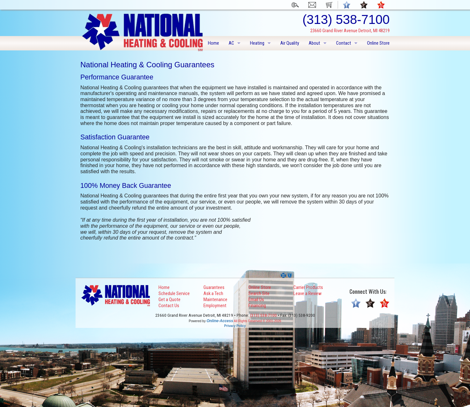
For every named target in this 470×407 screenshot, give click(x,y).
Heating (257, 43)
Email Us (256, 299)
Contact (343, 43)
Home (213, 43)
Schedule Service (174, 293)
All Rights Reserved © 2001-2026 (257, 321)
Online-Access (220, 321)
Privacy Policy (235, 326)
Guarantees (213, 287)
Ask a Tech (213, 293)
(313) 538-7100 (263, 315)
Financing (257, 305)
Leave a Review (307, 293)
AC (231, 43)
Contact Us (168, 305)
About (314, 43)
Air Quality (289, 43)
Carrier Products (308, 287)
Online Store (378, 43)
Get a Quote (169, 299)
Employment (214, 305)
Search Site (258, 293)
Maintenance (215, 299)
